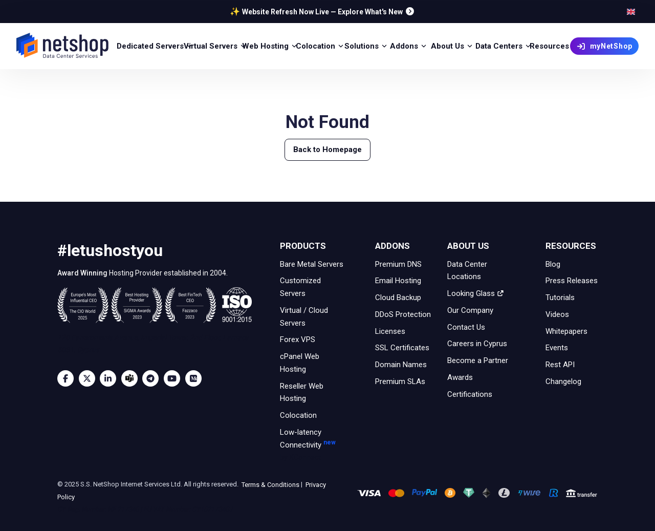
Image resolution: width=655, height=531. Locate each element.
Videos (557, 314)
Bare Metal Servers (311, 263)
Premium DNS (398, 263)
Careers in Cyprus (477, 343)
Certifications (469, 393)
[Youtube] (174, 378)
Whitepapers (566, 330)
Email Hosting (398, 280)
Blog (552, 263)
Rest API (560, 364)
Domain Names (401, 364)
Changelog (563, 381)
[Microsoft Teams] (132, 378)
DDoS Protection (403, 314)
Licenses (390, 330)
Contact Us (466, 326)
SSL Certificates (402, 347)
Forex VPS (297, 339)
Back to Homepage (327, 149)
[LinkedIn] (110, 378)
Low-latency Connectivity (313, 445)
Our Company (470, 310)
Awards (460, 377)
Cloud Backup (398, 297)
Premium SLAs (400, 381)
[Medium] (196, 378)
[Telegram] (153, 378)
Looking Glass (475, 293)
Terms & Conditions (269, 484)
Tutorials (560, 297)
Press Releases (571, 280)
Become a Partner (477, 360)
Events (556, 347)
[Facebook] (68, 378)
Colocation (298, 415)
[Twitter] (89, 378)
